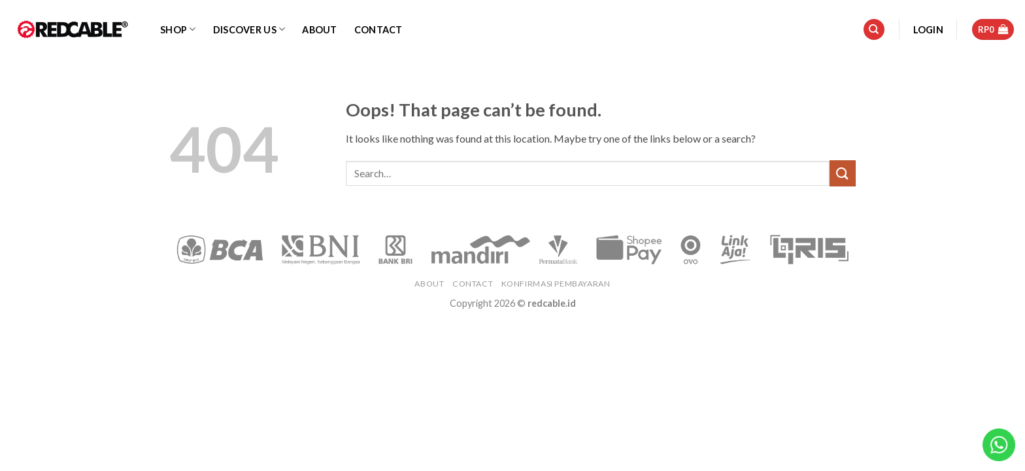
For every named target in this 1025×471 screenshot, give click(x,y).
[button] (928, 29)
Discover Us (249, 29)
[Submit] (843, 173)
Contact (378, 29)
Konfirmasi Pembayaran (556, 283)
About (319, 29)
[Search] (874, 30)
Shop (178, 29)
